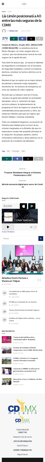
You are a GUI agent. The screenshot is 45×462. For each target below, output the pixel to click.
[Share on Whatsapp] (14, 39)
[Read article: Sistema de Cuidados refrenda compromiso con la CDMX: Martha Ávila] (6, 350)
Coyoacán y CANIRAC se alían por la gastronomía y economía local (26, 370)
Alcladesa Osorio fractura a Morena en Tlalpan (15, 279)
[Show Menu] (3, 4)
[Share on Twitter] (31, 39)
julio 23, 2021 (26, 31)
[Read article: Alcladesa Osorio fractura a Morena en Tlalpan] (22, 260)
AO (8, 151)
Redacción (14, 31)
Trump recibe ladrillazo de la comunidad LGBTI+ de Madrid (24, 338)
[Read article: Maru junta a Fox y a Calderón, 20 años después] (6, 381)
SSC (23, 151)
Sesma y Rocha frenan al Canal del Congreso (24, 310)
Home (4, 11)
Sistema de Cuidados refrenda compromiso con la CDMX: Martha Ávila (27, 349)
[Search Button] (40, 238)
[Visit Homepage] (24, 4)
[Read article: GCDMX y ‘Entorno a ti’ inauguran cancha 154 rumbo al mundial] (6, 360)
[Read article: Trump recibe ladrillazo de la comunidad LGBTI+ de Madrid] (6, 339)
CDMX (10, 11)
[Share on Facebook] (22, 39)
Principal (15, 151)
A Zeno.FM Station (8, 231)
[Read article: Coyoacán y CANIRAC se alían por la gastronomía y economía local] (6, 371)
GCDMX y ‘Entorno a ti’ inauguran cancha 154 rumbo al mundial (25, 359)
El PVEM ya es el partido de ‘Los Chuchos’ (23, 302)
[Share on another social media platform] (39, 39)
